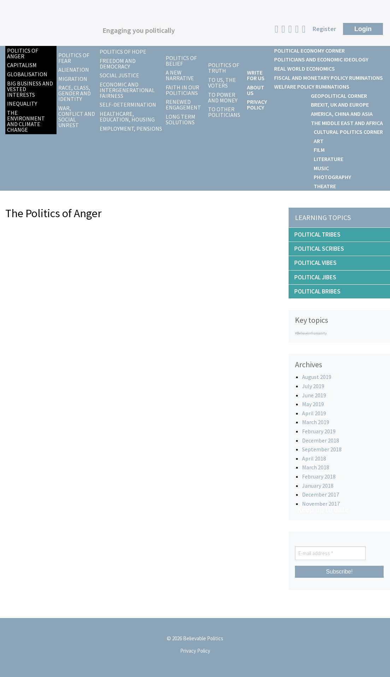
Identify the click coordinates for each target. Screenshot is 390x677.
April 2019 (314, 413)
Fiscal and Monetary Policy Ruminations (328, 77)
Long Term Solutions (180, 119)
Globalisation (27, 74)
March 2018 (315, 467)
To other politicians (224, 112)
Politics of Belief (181, 60)
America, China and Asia (342, 113)
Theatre (325, 186)
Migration (72, 78)
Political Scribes (319, 249)
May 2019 (313, 404)
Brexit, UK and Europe (340, 104)
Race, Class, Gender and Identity (74, 93)
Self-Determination (128, 104)
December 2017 (320, 494)
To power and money (222, 97)
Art (319, 140)
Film (319, 149)
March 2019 (315, 422)
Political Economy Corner (309, 50)
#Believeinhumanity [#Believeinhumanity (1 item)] (311, 333)
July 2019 (313, 386)
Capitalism (22, 65)
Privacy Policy (257, 104)
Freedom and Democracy (118, 63)
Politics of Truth (223, 67)
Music (321, 168)
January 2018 (317, 485)
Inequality (22, 103)
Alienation (73, 69)
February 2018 (319, 476)
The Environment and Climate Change (26, 121)
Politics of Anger (22, 53)
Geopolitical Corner (339, 95)
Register (324, 29)
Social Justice (119, 75)
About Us (255, 90)
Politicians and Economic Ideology (321, 59)
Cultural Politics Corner (348, 131)
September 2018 (322, 449)
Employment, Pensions (131, 128)
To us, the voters (222, 82)
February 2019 (319, 431)
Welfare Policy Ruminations (311, 86)
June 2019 (314, 395)
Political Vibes (315, 263)
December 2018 (320, 440)
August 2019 (316, 376)
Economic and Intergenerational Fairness (127, 90)
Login (363, 28)
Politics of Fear (73, 58)
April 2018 (314, 458)
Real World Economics (304, 68)
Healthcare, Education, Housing (127, 116)
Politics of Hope (123, 51)
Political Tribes (317, 234)
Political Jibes (315, 277)
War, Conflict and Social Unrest (76, 117)
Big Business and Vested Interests (30, 89)
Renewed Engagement (183, 104)
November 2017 (321, 503)
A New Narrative (180, 75)
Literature (328, 158)
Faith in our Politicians (182, 90)
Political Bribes (317, 291)
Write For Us (256, 75)
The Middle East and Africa (347, 122)
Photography (332, 176)
